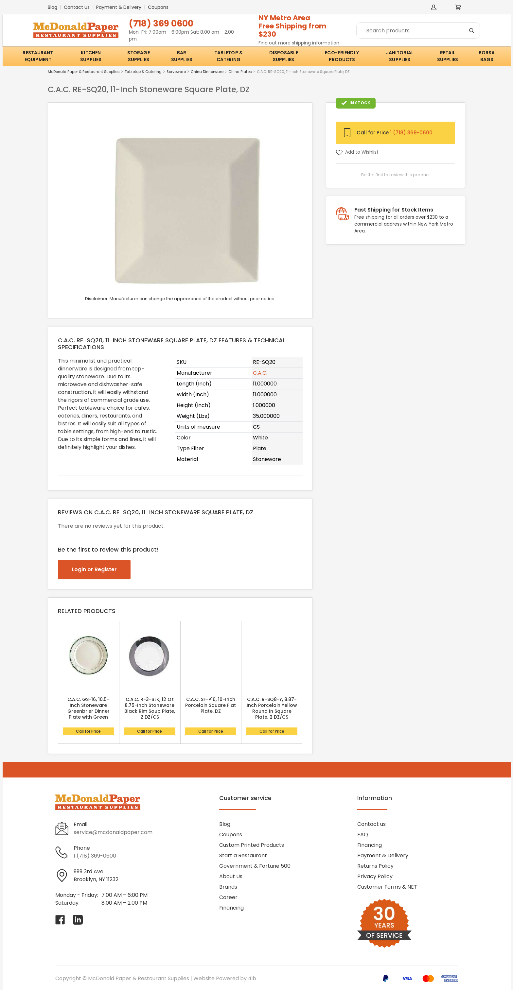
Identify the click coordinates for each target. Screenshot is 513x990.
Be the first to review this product (395, 175)
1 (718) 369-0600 (411, 132)
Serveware (176, 71)
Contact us (77, 7)
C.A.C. (260, 373)
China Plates (240, 71)
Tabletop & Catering (143, 71)
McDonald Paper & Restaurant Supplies (84, 71)
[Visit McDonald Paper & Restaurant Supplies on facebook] (60, 920)
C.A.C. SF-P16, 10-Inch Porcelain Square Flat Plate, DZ (210, 705)
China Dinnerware (207, 71)
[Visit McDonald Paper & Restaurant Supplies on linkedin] (78, 920)
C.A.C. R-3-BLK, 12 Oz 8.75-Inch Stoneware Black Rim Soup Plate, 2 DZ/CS (149, 708)
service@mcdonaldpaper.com (113, 832)
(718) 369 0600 (161, 23)
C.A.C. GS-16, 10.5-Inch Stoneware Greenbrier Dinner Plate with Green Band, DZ (88, 711)
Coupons (158, 7)
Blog (52, 7)
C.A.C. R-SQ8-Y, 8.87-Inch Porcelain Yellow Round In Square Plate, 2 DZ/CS (272, 708)
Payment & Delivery (118, 7)
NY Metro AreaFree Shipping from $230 (292, 26)
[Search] (418, 30)
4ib (252, 978)
